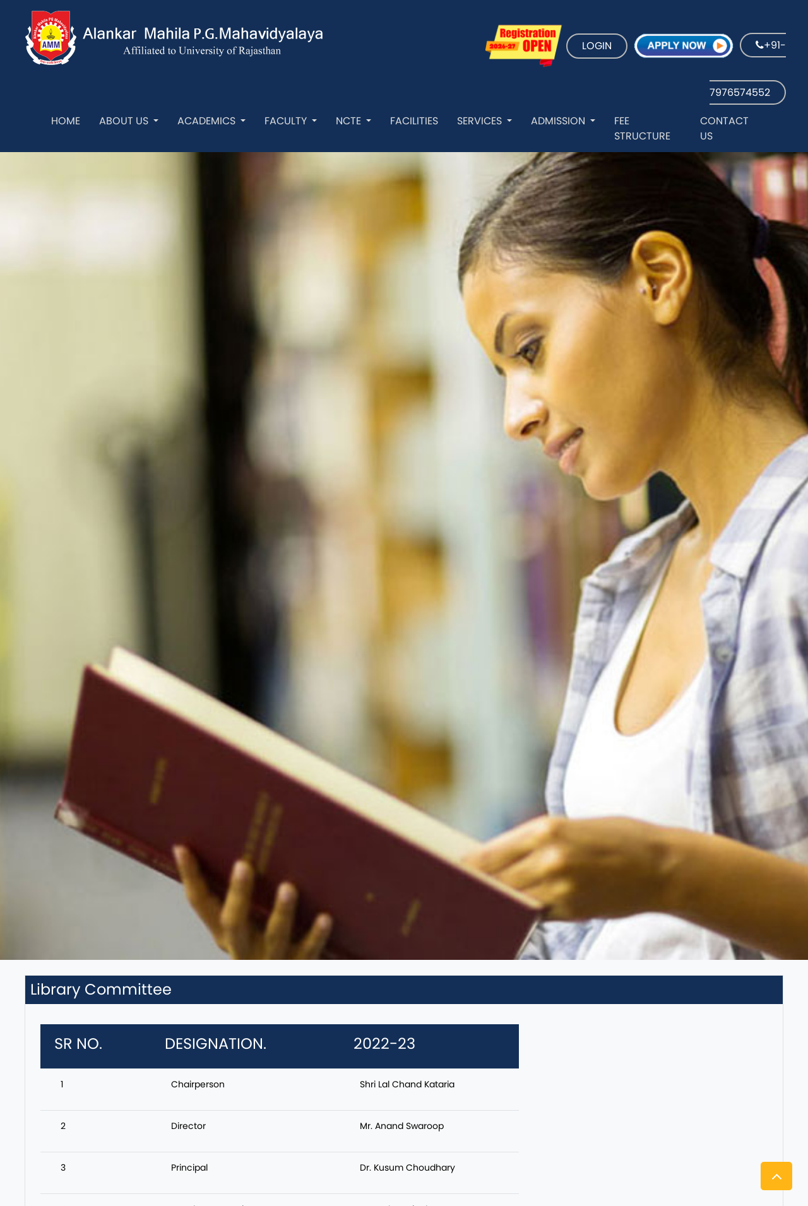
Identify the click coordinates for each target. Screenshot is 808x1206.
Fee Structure (642, 128)
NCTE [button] (350, 121)
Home (65, 121)
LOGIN (597, 45)
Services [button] (480, 121)
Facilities (414, 121)
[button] (776, 1176)
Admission (559, 121)
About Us (125, 121)
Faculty (286, 121)
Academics (207, 121)
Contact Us (724, 128)
